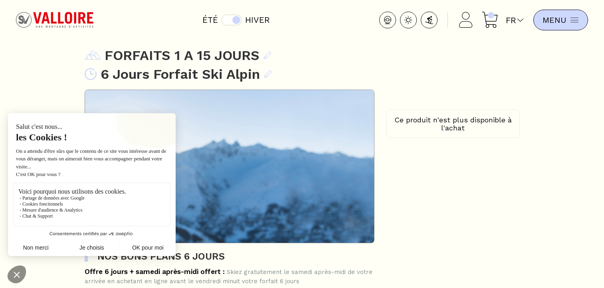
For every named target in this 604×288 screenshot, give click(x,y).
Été (209, 20)
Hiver (256, 20)
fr (512, 20)
